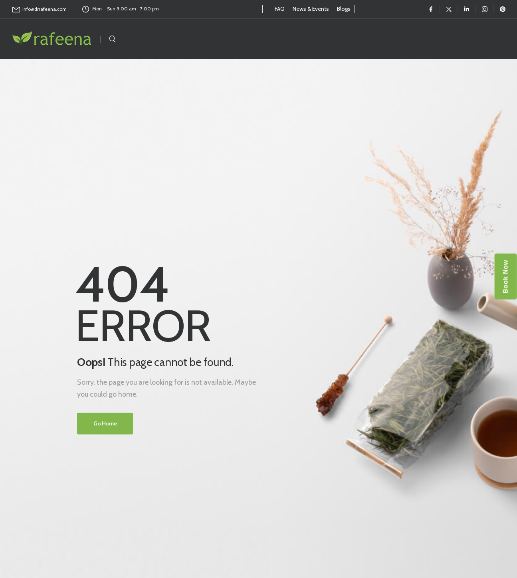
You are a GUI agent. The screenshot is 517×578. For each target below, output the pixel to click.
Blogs (344, 8)
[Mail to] (39, 9)
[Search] (112, 38)
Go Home (105, 423)
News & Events (311, 8)
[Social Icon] (431, 9)
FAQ (280, 8)
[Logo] (52, 38)
